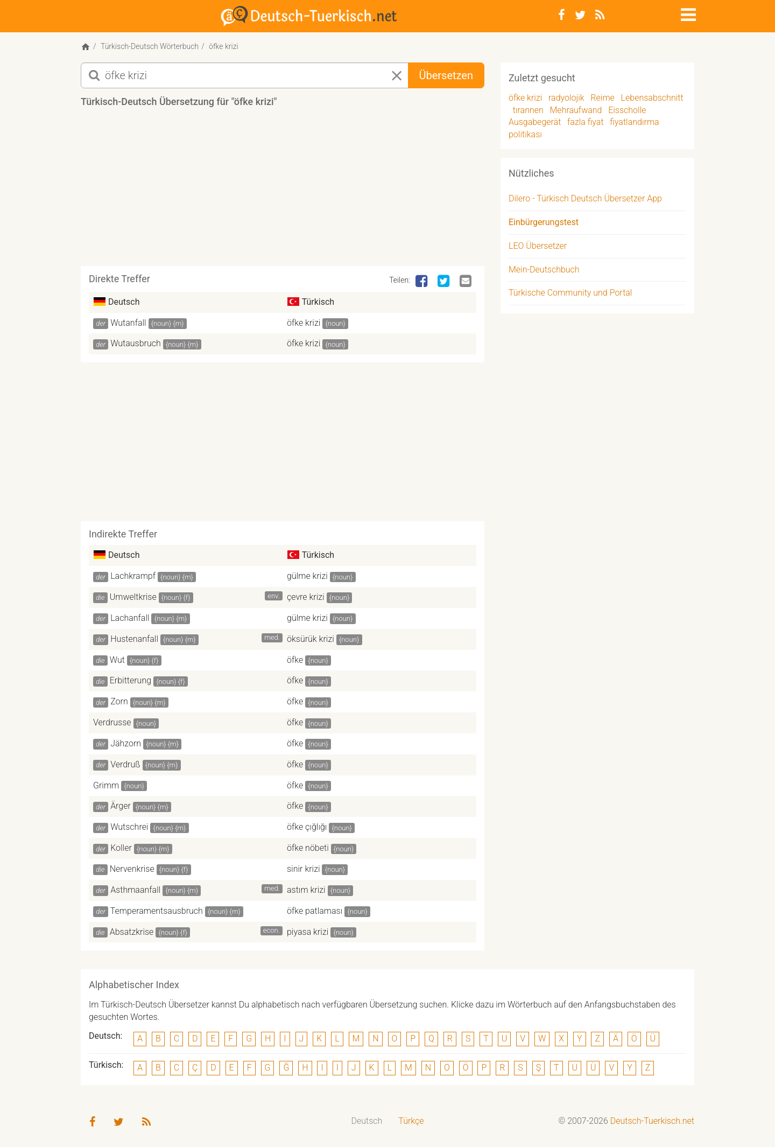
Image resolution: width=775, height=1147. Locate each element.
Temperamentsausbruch (156, 911)
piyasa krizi (307, 932)
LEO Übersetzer (538, 246)
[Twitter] (580, 15)
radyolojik (566, 98)
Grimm (106, 785)
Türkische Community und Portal (570, 293)
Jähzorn (125, 743)
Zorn (119, 701)
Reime (602, 98)
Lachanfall (129, 618)
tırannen (528, 110)
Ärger (120, 806)
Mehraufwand (576, 110)
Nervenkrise (132, 869)
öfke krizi (303, 323)
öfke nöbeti (308, 848)
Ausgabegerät (535, 122)
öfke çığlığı (307, 827)
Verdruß (125, 764)
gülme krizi (307, 576)
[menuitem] (367, 1121)
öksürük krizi (310, 639)
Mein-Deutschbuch (544, 269)
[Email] (466, 281)
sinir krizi (303, 869)
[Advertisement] (282, 190)
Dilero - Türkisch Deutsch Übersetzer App (585, 198)
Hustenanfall (134, 639)
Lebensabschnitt (652, 98)
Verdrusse (112, 722)
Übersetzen (446, 75)
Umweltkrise (133, 597)
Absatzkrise (132, 932)
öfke (295, 660)
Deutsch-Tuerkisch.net (652, 1121)
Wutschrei (129, 827)
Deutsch (367, 1121)
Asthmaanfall (135, 890)
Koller (121, 848)
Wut (117, 660)
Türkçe (411, 1121)
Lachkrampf (133, 576)
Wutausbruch (135, 343)
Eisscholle (627, 110)
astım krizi (306, 890)
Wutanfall (128, 323)
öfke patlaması (314, 911)
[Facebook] (561, 15)
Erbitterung (130, 680)
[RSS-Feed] (599, 15)
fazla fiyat (585, 122)
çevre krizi (306, 597)
